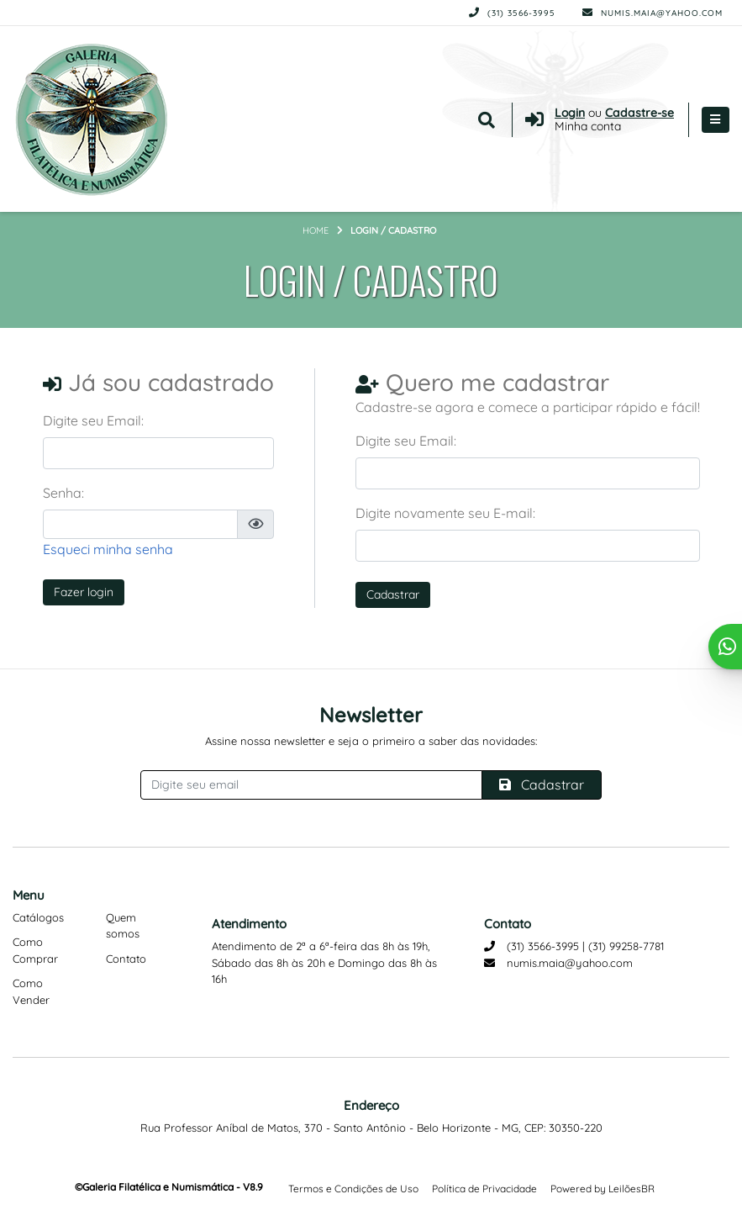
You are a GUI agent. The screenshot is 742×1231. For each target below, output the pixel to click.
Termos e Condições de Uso (353, 1188)
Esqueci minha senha (108, 549)
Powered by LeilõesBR (602, 1188)
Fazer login (83, 592)
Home (316, 230)
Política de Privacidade (484, 1188)
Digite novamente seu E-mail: (445, 513)
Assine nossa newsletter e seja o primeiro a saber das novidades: (371, 741)
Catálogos (38, 917)
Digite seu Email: (93, 420)
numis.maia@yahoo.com (652, 13)
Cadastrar (392, 594)
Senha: (63, 492)
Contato (126, 958)
